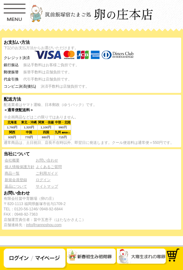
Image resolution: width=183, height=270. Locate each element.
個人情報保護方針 (19, 167)
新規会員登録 (16, 180)
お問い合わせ (47, 160)
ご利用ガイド (47, 173)
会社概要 (12, 160)
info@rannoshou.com (44, 225)
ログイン (43, 180)
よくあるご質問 (49, 167)
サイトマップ (47, 186)
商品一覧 (12, 173)
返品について (16, 186)
